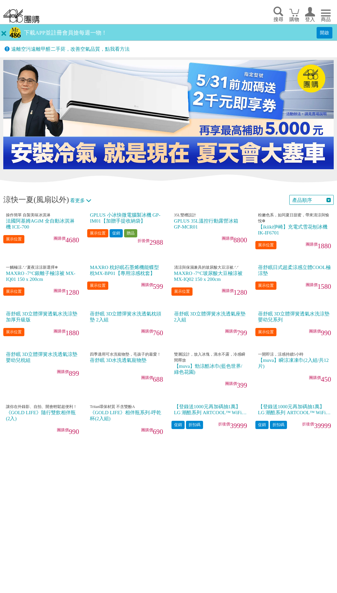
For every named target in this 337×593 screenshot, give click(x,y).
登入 (310, 19)
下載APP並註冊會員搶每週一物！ (65, 33)
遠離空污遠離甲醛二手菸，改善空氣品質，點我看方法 (70, 49)
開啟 (324, 32)
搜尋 (278, 19)
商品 (326, 19)
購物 (294, 19)
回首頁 (21, 16)
